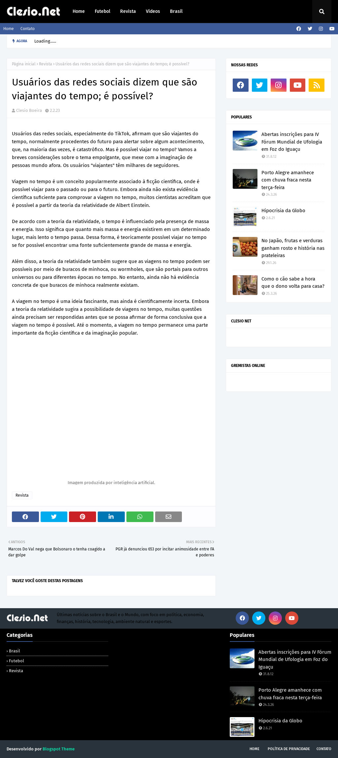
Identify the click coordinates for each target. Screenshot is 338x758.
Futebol (16, 660)
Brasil (14, 650)
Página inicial (24, 64)
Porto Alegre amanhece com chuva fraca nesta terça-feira (287, 180)
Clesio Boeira (29, 110)
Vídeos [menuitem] (153, 11)
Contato (27, 28)
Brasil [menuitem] (176, 11)
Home (8, 28)
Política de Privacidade (289, 749)
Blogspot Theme (59, 748)
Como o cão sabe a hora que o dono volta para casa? (292, 282)
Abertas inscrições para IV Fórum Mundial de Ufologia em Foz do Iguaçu (291, 141)
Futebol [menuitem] (102, 11)
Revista (45, 64)
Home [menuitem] (79, 11)
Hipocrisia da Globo (283, 211)
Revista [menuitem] (128, 11)
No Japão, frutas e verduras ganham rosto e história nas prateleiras (292, 248)
